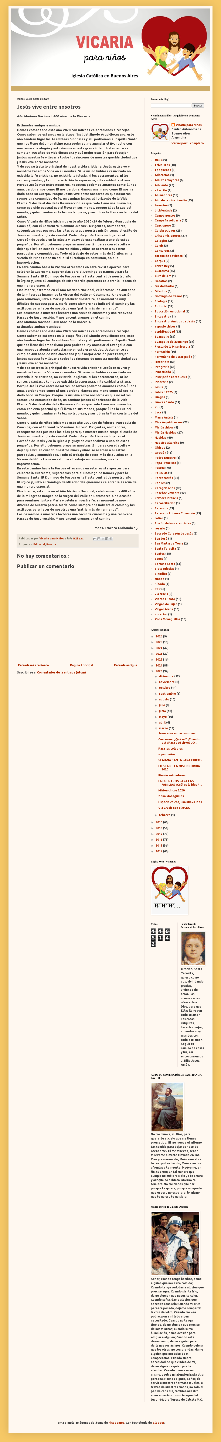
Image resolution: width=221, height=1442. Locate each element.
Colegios (161, 240)
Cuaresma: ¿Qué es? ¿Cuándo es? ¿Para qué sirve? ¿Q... (179, 741)
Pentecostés (164, 478)
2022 (159, 659)
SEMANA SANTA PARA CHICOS (180, 760)
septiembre (168, 693)
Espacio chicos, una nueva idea (180, 802)
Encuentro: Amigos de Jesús (175, 321)
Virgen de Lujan (166, 604)
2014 (159, 851)
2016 (159, 839)
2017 (159, 834)
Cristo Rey (162, 266)
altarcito (161, 190)
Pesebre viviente (167, 493)
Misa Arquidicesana (169, 422)
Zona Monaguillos (167, 619)
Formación (162, 351)
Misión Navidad (166, 432)
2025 (159, 642)
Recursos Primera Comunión (175, 513)
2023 (159, 653)
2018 (159, 828)
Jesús (159, 387)
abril (162, 722)
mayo (163, 716)
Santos (160, 553)
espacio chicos (165, 326)
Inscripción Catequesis (171, 377)
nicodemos (116, 1422)
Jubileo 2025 (164, 392)
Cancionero (163, 225)
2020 (159, 671)
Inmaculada (163, 372)
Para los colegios (170, 748)
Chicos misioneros (168, 235)
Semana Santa (165, 564)
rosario (160, 528)
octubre (165, 687)
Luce (158, 412)
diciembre (166, 676)
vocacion (161, 614)
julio (162, 705)
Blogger (158, 1422)
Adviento (161, 185)
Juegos (160, 397)
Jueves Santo (164, 402)
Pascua (51, 544)
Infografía (162, 367)
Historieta (162, 362)
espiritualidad (165, 331)
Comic (159, 245)
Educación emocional (170, 311)
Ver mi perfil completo (187, 143)
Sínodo (160, 584)
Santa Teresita (165, 548)
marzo (164, 728)
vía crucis (161, 594)
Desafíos (161, 281)
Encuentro (162, 316)
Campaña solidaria (168, 220)
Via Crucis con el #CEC (174, 807)
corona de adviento (169, 256)
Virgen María (164, 609)
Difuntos (161, 291)
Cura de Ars (163, 276)
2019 (159, 822)
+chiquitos (162, 165)
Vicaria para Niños (189, 125)
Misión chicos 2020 (171, 790)
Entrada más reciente (33, 665)
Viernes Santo (165, 599)
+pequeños (163, 170)
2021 (159, 665)
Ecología (161, 301)
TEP (158, 589)
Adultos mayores (167, 180)
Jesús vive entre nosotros (177, 733)
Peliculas (161, 473)
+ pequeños (166, 754)
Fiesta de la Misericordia (172, 346)
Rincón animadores (172, 775)
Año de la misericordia (171, 200)
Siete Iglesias (164, 568)
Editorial (39, 544)
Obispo (160, 447)
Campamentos (165, 215)
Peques (160, 483)
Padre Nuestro (165, 457)
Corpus (160, 261)
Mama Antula (164, 417)
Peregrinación (165, 488)
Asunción (161, 205)
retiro (159, 518)
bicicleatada (163, 210)
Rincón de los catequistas (173, 523)
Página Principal (81, 665)
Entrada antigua (125, 665)
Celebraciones (165, 230)
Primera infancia (166, 498)
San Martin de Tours (169, 543)
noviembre (167, 682)
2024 (159, 648)
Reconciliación (165, 503)
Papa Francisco (165, 463)
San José (161, 538)
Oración (160, 452)
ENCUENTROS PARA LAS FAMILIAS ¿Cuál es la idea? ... (180, 782)
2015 (159, 845)
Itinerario (161, 382)
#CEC (159, 160)
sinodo (159, 579)
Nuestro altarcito (167, 442)
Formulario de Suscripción (173, 356)
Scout (159, 558)
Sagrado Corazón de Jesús (174, 533)
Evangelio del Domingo (171, 341)
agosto (164, 699)
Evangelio (162, 336)
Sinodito (161, 573)
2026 (159, 636)
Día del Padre (164, 286)
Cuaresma (162, 271)
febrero (165, 815)
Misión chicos (164, 427)
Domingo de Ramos (168, 296)
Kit (157, 407)
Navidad (161, 437)
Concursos (162, 250)
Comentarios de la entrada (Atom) (61, 672)
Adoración (162, 175)
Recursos (161, 508)
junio (163, 711)
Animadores (163, 195)
